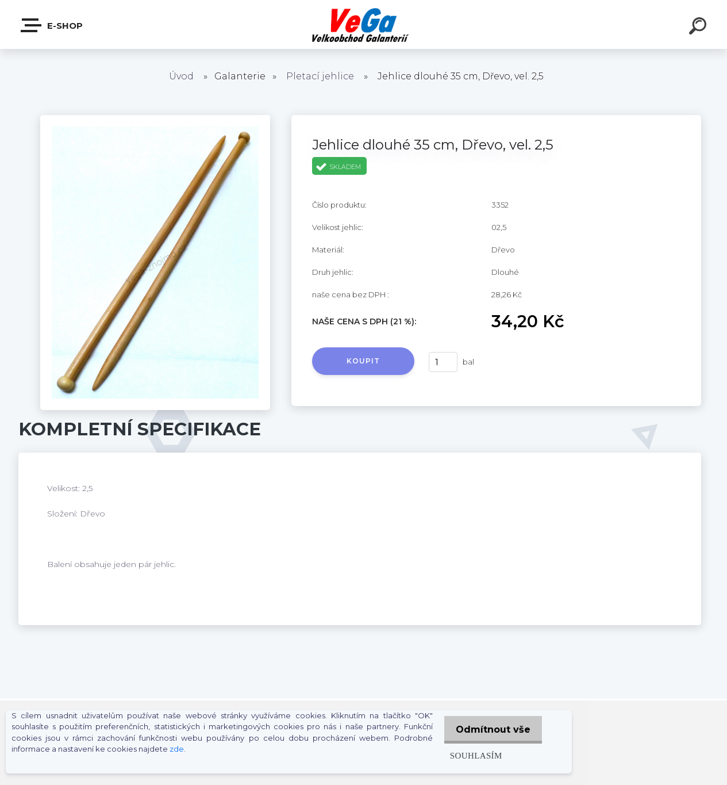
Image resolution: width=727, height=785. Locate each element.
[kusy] (443, 362)
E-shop (52, 25)
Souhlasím (471, 755)
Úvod (181, 76)
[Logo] (363, 24)
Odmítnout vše (490, 729)
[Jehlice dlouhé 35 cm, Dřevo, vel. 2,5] (155, 119)
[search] (699, 27)
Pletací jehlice (320, 76)
